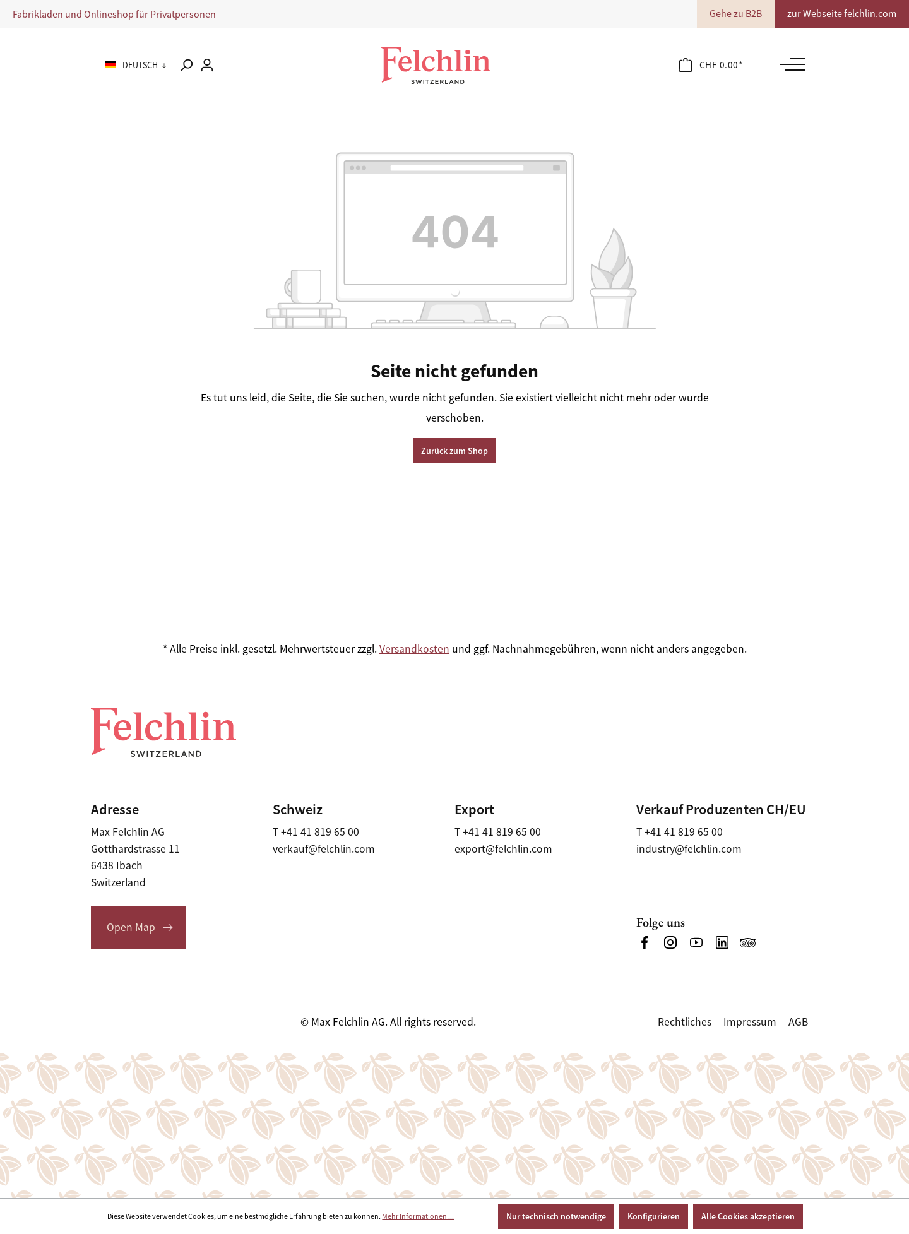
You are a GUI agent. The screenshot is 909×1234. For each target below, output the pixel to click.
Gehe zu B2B (736, 14)
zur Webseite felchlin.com (841, 14)
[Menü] (789, 64)
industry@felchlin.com (689, 849)
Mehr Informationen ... (418, 1216)
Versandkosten (414, 649)
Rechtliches (684, 1022)
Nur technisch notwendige (556, 1216)
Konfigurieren (653, 1216)
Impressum (749, 1022)
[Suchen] (186, 65)
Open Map (131, 927)
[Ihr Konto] (207, 65)
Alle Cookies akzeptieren (748, 1216)
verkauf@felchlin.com (324, 849)
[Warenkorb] (711, 65)
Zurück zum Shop (454, 450)
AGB (798, 1022)
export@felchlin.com (503, 849)
